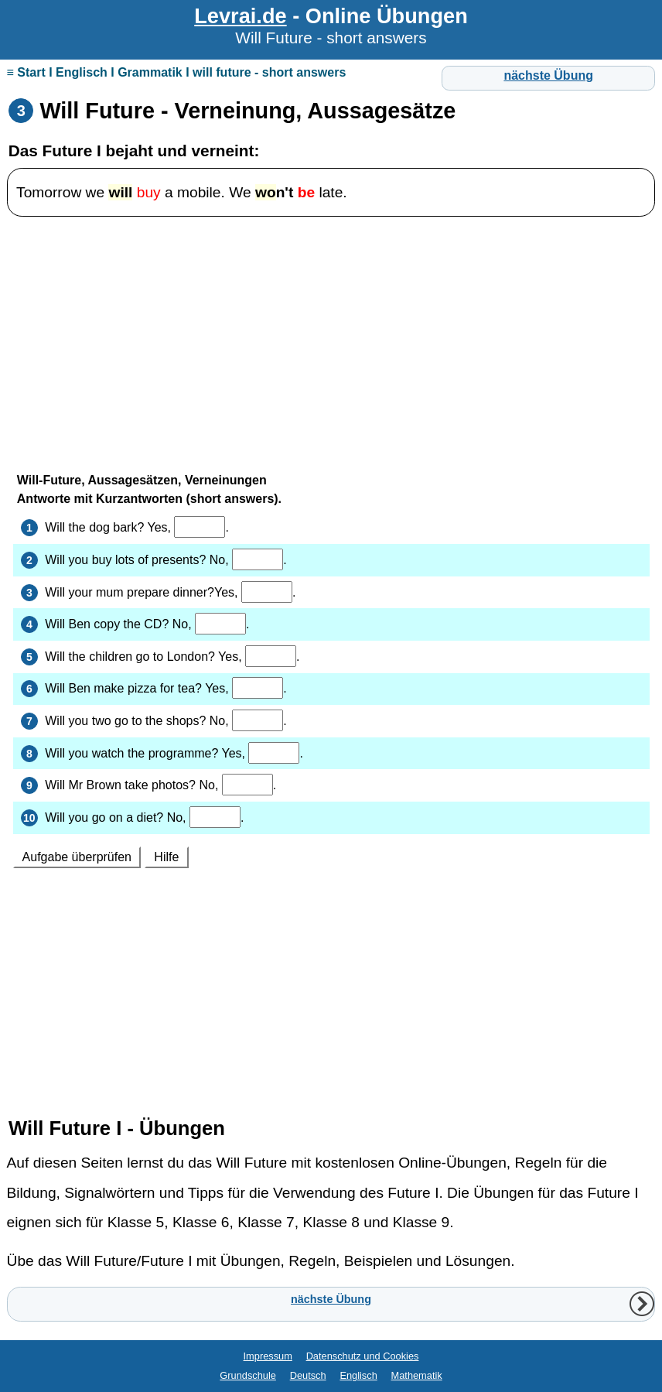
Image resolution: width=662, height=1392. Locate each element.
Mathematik (416, 1375)
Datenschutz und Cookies (362, 1356)
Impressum (268, 1356)
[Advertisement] (331, 337)
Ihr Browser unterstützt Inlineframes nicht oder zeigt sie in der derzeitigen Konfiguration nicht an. (331, 778)
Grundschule (248, 1375)
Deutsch (308, 1375)
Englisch (358, 1375)
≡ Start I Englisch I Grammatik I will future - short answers (176, 72)
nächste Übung (548, 75)
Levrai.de (240, 16)
